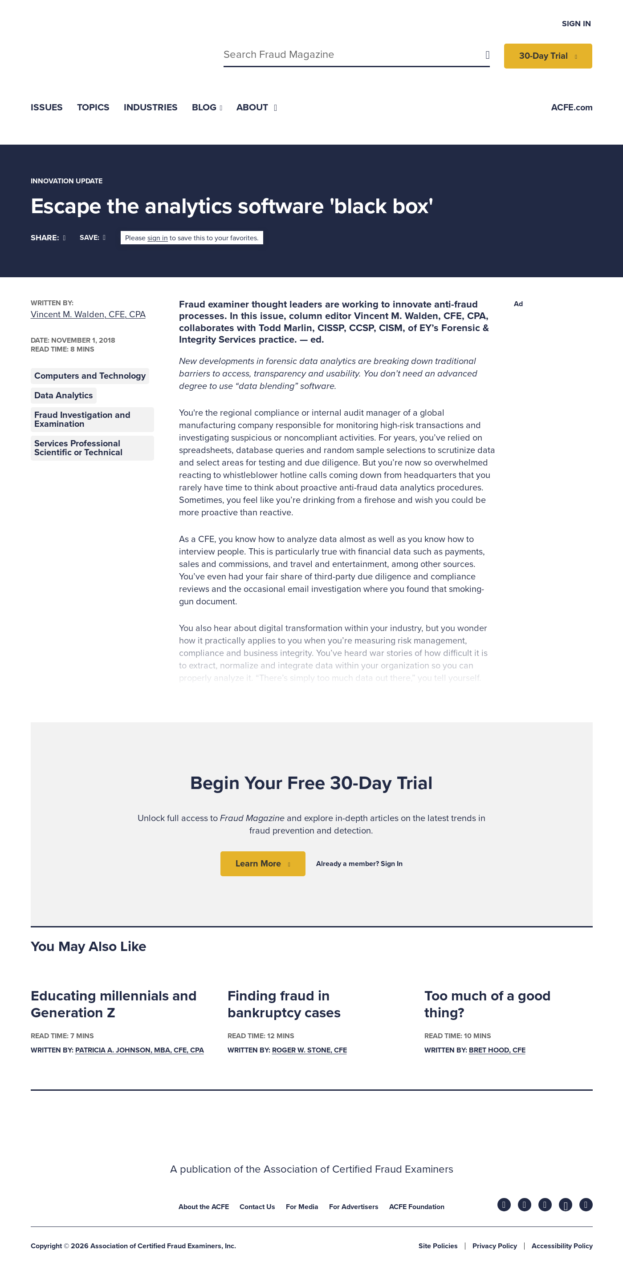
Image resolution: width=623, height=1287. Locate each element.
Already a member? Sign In (359, 863)
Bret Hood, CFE (497, 1050)
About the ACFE (204, 1206)
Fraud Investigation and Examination (82, 419)
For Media (302, 1206)
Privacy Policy (494, 1246)
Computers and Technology (90, 376)
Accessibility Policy (562, 1246)
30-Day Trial (543, 56)
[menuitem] (47, 107)
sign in (157, 238)
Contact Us (257, 1206)
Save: (93, 237)
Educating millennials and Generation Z (114, 1004)
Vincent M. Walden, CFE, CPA (88, 314)
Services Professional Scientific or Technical (78, 448)
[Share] (48, 238)
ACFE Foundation (416, 1206)
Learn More (258, 863)
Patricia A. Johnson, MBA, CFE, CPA (139, 1050)
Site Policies (438, 1246)
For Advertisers (354, 1206)
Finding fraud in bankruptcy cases (284, 1004)
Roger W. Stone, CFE (309, 1050)
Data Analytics (63, 395)
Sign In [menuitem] (576, 23)
